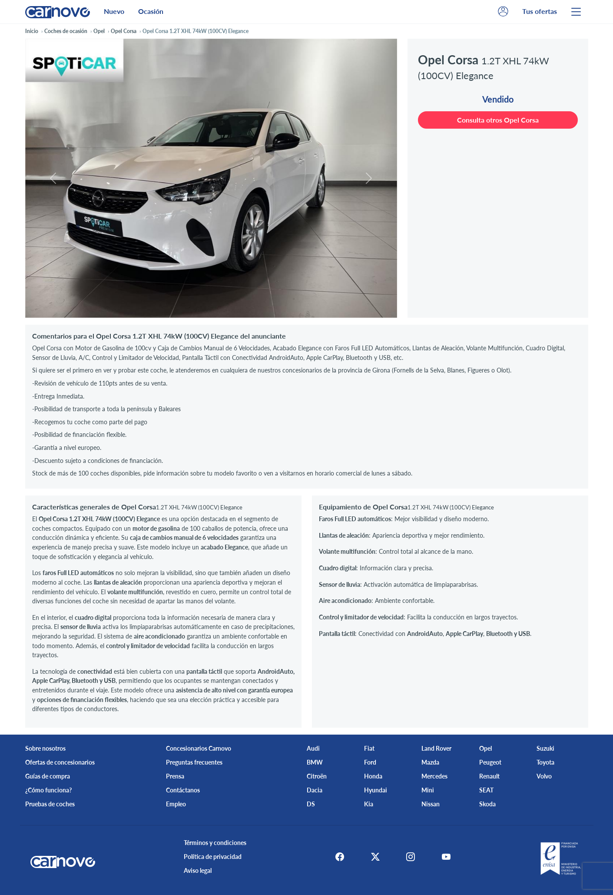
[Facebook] (337, 857)
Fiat (369, 748)
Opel (485, 748)
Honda (373, 776)
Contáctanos (183, 790)
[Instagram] (410, 857)
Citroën (317, 776)
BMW (315, 762)
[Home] (57, 11)
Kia (368, 804)
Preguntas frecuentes (194, 762)
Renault (489, 776)
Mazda (430, 762)
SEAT (486, 790)
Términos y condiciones (214, 842)
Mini (427, 790)
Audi (313, 748)
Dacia (314, 790)
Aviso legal (197, 870)
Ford (370, 762)
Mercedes (434, 776)
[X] (374, 857)
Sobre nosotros (45, 748)
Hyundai (375, 790)
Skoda (487, 804)
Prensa (175, 776)
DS (311, 804)
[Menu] (576, 11)
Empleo (176, 804)
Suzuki (545, 748)
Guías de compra (47, 776)
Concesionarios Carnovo (198, 748)
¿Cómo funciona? (48, 790)
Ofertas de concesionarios (60, 762)
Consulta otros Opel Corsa (498, 120)
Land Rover (436, 748)
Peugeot (490, 762)
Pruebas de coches (50, 804)
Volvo (544, 776)
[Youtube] (447, 857)
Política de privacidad (212, 856)
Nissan (430, 804)
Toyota (545, 762)
